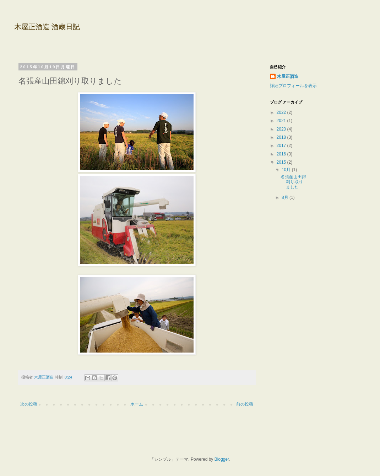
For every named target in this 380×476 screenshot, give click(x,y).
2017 (282, 145)
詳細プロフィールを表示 (293, 85)
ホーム (136, 404)
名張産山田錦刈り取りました (293, 182)
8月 (285, 197)
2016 (282, 154)
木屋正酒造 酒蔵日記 (47, 27)
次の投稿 (28, 404)
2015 (282, 162)
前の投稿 (244, 404)
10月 (287, 169)
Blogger (222, 459)
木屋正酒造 (287, 76)
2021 (282, 120)
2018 (282, 137)
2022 (282, 112)
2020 (282, 129)
